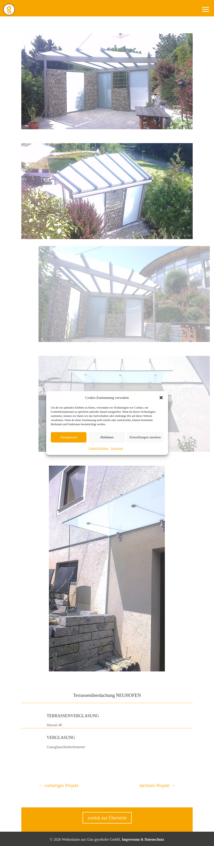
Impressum (117, 448)
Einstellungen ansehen (145, 437)
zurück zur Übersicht (107, 817)
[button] (161, 397)
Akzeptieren (68, 437)
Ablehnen (106, 437)
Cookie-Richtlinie (99, 448)
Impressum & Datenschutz (143, 839)
